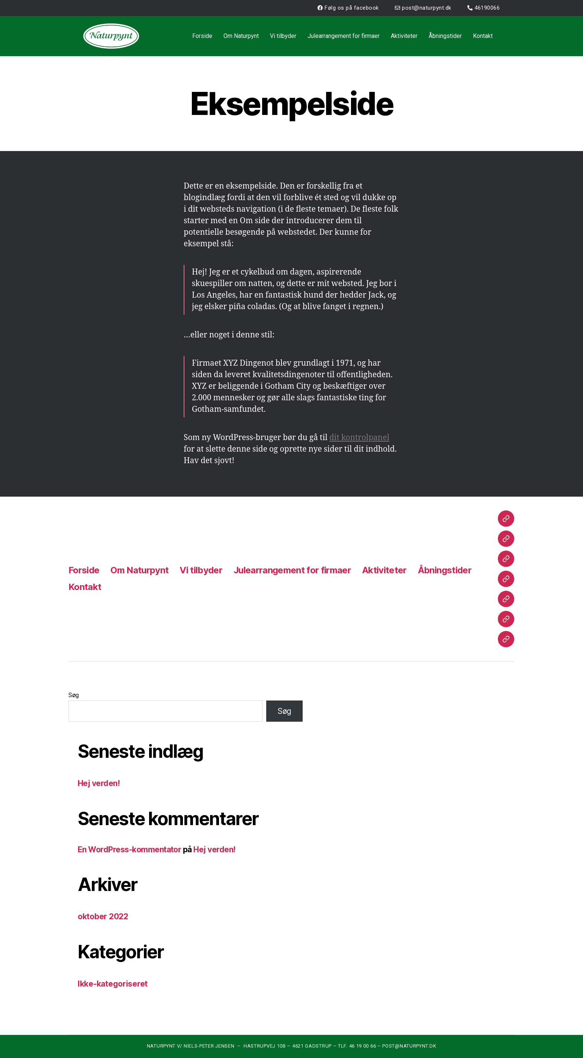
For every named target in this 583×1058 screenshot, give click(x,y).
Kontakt (483, 35)
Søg (73, 695)
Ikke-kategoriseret (113, 983)
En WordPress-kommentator (129, 849)
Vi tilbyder (283, 35)
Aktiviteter (404, 35)
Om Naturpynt (241, 35)
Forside (202, 35)
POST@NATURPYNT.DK (409, 1046)
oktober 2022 (103, 916)
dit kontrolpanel (359, 438)
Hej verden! (99, 783)
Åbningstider (445, 35)
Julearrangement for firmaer (343, 35)
